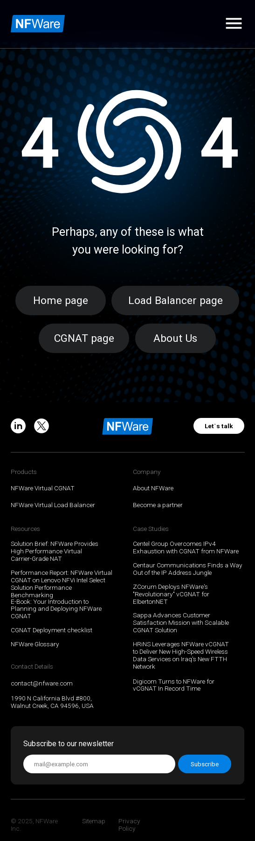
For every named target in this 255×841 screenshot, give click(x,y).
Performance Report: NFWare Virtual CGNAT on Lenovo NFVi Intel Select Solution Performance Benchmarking (61, 584)
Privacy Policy (129, 824)
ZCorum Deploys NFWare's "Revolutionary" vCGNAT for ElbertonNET (171, 594)
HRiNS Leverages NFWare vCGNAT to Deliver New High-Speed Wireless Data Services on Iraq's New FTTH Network (181, 655)
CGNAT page (84, 338)
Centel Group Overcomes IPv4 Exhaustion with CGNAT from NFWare (186, 547)
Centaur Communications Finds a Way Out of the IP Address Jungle (187, 568)
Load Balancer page (175, 300)
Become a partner (158, 505)
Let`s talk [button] (219, 426)
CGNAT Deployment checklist (51, 630)
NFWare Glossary (35, 644)
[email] (99, 764)
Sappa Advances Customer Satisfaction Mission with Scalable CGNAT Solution (181, 622)
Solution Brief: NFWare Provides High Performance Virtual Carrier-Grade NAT (54, 551)
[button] (234, 23)
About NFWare (153, 488)
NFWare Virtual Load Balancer (53, 505)
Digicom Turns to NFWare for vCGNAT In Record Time (173, 685)
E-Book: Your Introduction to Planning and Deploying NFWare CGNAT (56, 609)
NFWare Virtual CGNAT (43, 488)
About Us (175, 338)
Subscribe (205, 764)
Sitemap (93, 821)
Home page (60, 300)
